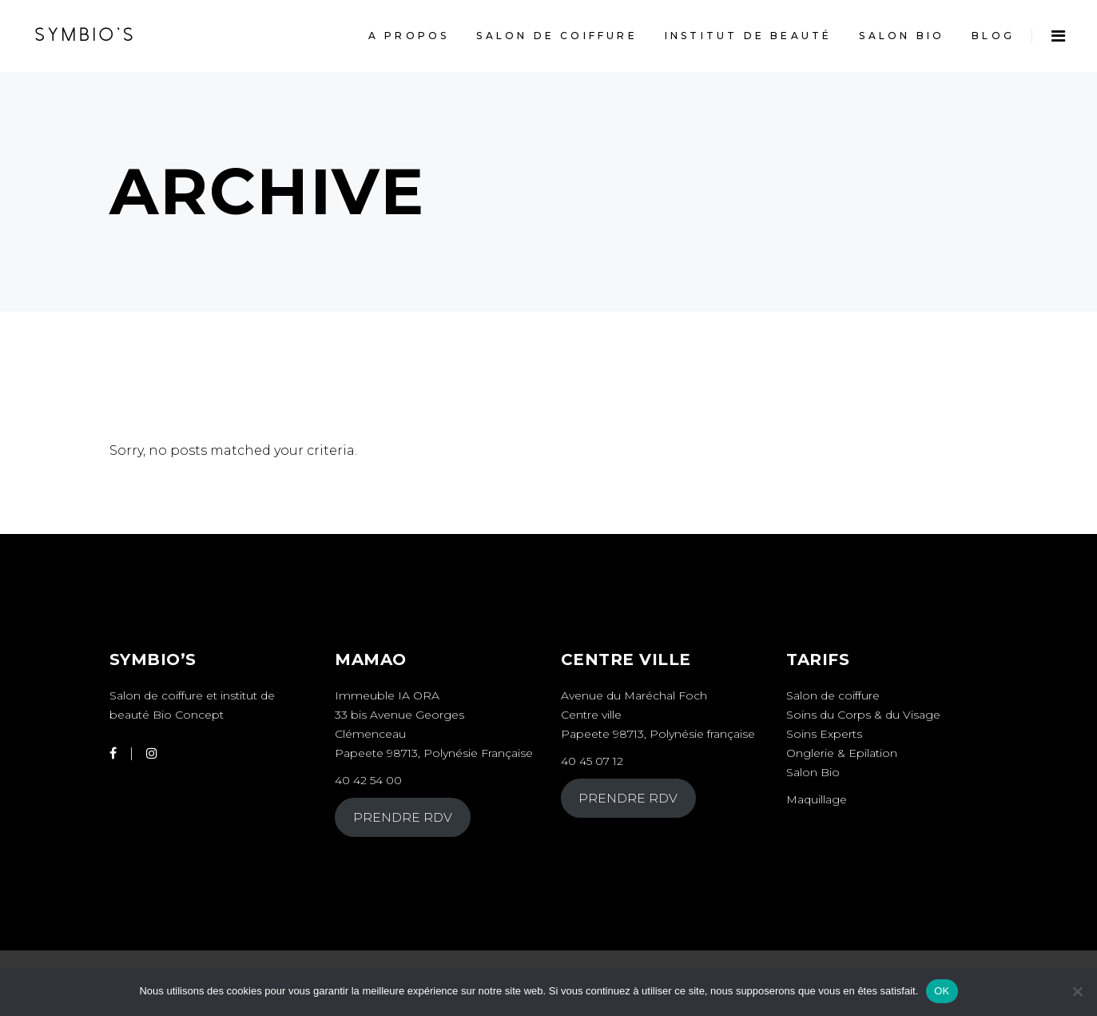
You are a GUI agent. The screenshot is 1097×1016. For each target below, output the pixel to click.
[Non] (1077, 991)
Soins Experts (824, 734)
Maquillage (818, 799)
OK (941, 991)
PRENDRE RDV (402, 817)
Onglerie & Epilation (841, 753)
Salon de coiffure (833, 695)
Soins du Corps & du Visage (863, 714)
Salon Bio (813, 772)
